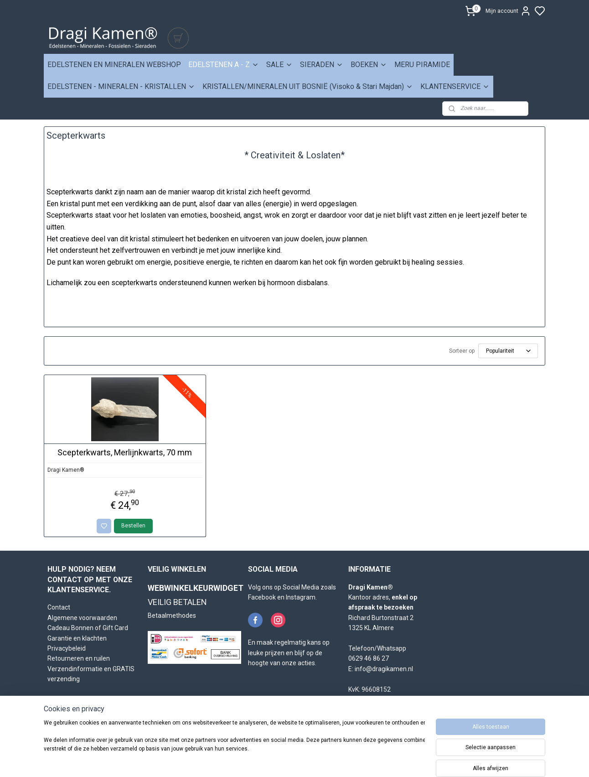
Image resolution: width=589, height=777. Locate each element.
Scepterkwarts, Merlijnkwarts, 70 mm (125, 452)
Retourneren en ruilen (78, 658)
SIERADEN (321, 64)
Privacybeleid (66, 648)
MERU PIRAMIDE (422, 64)
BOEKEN (369, 64)
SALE (279, 64)
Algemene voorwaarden (82, 617)
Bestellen (134, 525)
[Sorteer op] (508, 351)
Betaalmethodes (172, 615)
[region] (234, 746)
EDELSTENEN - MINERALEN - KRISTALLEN (121, 86)
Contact (58, 607)
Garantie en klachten (77, 638)
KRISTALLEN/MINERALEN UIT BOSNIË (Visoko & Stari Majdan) (307, 86)
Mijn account (508, 10)
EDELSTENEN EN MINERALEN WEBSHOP (114, 64)
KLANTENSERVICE (455, 86)
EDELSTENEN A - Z (223, 64)
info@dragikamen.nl (384, 669)
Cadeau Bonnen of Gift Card (87, 627)
